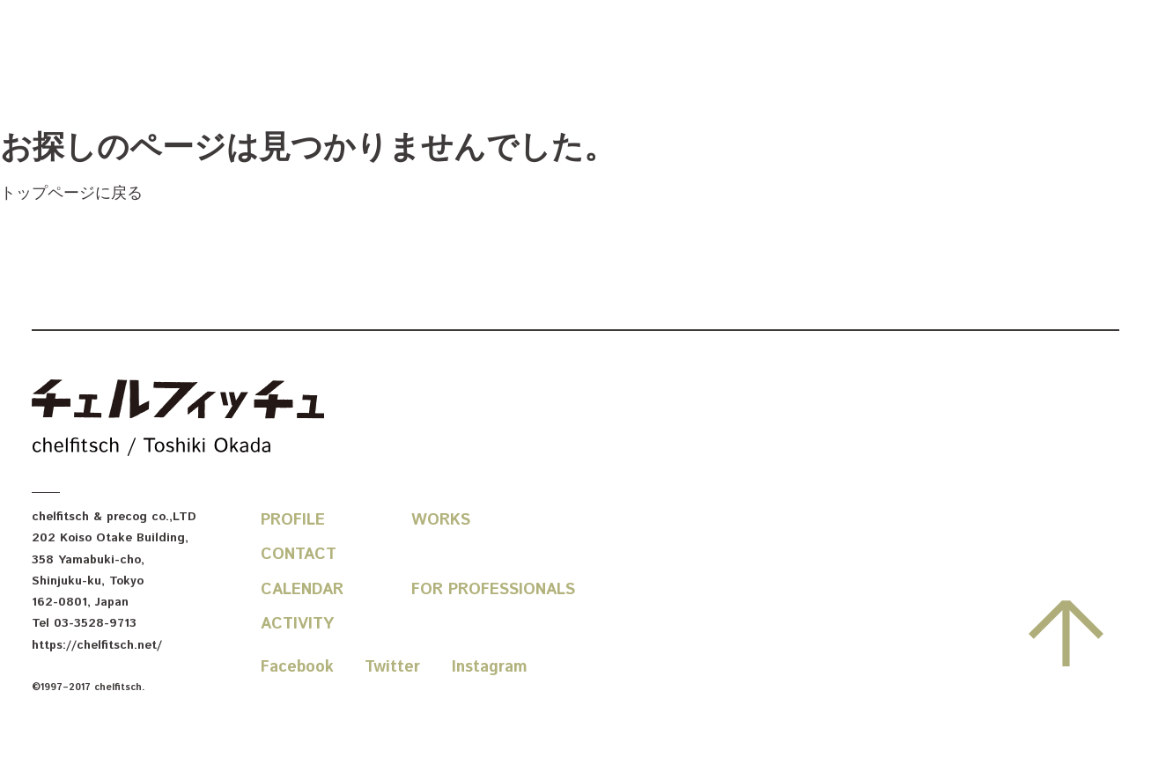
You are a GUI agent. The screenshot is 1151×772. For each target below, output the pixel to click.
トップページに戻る (71, 193)
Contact (298, 554)
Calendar (302, 589)
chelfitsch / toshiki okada (178, 419)
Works (440, 520)
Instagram (490, 667)
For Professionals (493, 589)
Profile (293, 520)
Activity (297, 624)
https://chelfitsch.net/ (97, 645)
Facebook (297, 667)
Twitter (392, 667)
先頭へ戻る (1066, 633)
